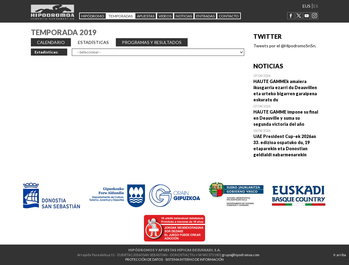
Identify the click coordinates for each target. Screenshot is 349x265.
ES (315, 6)
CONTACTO (229, 16)
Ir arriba (339, 255)
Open (285, 87)
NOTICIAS (184, 16)
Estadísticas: (46, 52)
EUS (306, 6)
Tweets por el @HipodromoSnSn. (284, 45)
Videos (165, 16)
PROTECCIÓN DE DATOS (144, 259)
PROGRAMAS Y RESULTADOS (152, 42)
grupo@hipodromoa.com (240, 255)
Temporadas (120, 16)
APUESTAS (145, 16)
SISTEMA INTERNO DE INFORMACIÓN (194, 259)
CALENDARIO (51, 42)
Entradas (205, 16)
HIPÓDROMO (92, 16)
